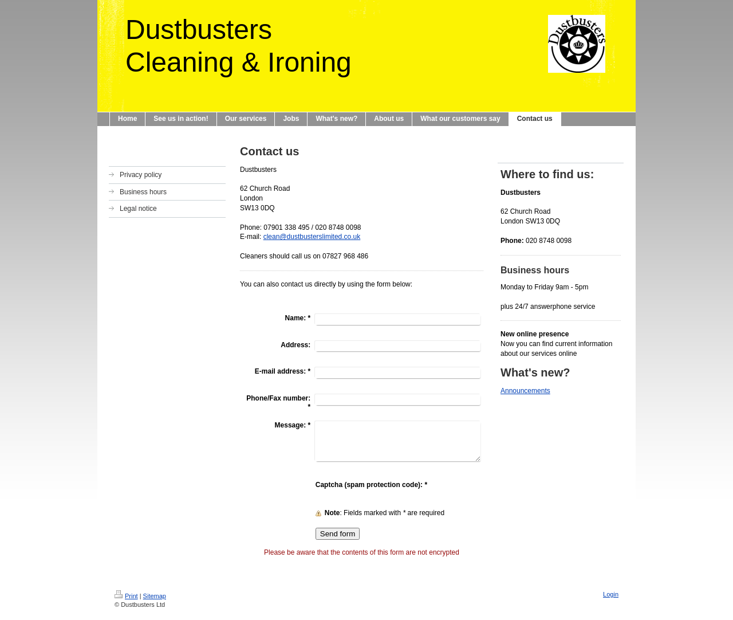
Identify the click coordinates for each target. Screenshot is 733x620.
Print (126, 595)
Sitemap (154, 595)
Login (610, 594)
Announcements (525, 391)
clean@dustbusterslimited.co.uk (312, 237)
